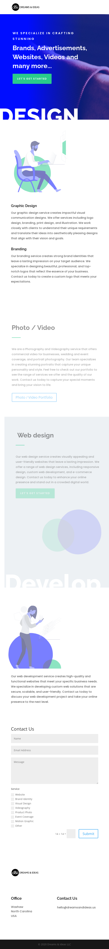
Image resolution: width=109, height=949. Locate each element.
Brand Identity (21, 799)
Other (16, 826)
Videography (20, 808)
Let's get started (32, 78)
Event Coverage (22, 817)
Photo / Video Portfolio (34, 397)
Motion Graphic (22, 821)
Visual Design (21, 803)
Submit (88, 833)
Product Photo (21, 812)
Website (18, 794)
